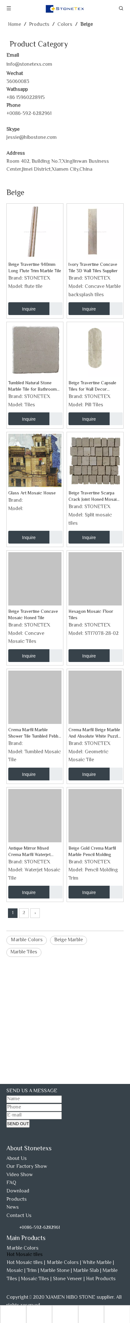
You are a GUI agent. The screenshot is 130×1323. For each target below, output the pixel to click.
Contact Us (19, 1216)
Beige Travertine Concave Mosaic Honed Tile (33, 615)
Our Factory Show (26, 1167)
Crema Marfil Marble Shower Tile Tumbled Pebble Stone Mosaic (34, 733)
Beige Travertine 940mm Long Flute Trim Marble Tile (34, 268)
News (12, 1208)
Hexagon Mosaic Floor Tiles (91, 615)
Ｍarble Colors (27, 940)
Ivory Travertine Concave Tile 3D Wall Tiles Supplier (93, 268)
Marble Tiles (24, 952)
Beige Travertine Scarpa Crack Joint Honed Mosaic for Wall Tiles (94, 496)
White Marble (97, 1263)
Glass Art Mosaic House (32, 493)
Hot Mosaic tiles (25, 1263)
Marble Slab (86, 1271)
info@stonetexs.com (29, 65)
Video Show (19, 1175)
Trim (32, 1271)
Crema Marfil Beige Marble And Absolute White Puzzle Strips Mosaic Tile (94, 733)
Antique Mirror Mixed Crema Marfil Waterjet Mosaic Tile (29, 852)
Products (16, 1200)
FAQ (11, 1183)
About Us (16, 1159)
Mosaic (15, 1271)
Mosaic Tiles (35, 1279)
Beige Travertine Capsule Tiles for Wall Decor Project (92, 386)
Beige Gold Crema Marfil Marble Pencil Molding (92, 852)
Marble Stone (54, 1271)
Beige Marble (68, 940)
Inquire (22, 308)
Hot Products (101, 1279)
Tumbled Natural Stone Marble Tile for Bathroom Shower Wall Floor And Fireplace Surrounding (32, 386)
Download (17, 1191)
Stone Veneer (67, 1279)
